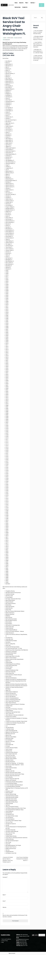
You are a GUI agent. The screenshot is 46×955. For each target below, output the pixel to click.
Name (4, 894)
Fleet (26, 2)
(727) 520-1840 (23, 940)
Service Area (17, 7)
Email (4, 901)
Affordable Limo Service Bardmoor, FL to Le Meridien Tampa (38, 51)
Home (16, 2)
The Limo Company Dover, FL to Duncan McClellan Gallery (38, 32)
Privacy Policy (5, 940)
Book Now (41, 5)
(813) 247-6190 (23, 942)
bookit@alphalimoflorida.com (22, 939)
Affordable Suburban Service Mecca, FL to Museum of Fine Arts (38, 38)
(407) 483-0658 (23, 944)
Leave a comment (18, 37)
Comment (5, 877)
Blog (3, 942)
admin (4, 37)
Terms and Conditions (6, 939)
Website (4, 907)
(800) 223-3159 (24, 945)
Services (32, 2)
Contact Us (24, 7)
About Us (21, 2)
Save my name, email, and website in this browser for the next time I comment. (15, 916)
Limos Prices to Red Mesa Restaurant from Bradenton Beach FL (22, 859)
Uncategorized (7, 39)
